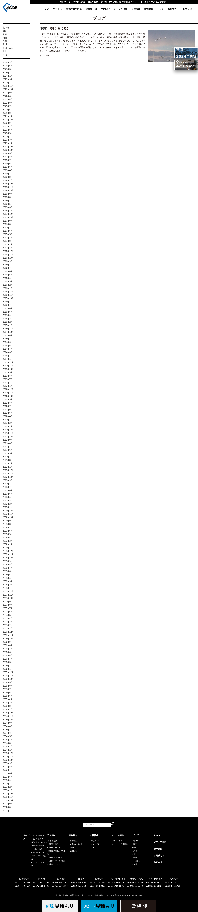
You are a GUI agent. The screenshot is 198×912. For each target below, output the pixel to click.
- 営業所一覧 (95, 841)
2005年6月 (8, 692)
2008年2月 (8, 585)
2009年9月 (8, 521)
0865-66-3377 (154, 881)
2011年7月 (8, 446)
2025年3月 (8, 69)
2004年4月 (8, 740)
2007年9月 (8, 601)
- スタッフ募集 (116, 841)
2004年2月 (8, 746)
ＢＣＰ (72, 854)
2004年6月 (8, 733)
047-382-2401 (42, 881)
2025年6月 (8, 66)
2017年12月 (8, 214)
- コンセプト (95, 844)
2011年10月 (8, 436)
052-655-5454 (79, 881)
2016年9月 (8, 261)
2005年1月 (8, 709)
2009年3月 (8, 541)
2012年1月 (8, 426)
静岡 (5, 41)
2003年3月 (8, 783)
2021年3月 (8, 113)
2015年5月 (8, 312)
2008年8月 (8, 564)
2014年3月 (8, 352)
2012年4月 (8, 416)
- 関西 (134, 858)
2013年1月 (8, 386)
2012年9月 (8, 399)
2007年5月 (8, 615)
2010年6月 (8, 490)
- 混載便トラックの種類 (56, 861)
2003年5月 (8, 777)
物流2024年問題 (74, 9)
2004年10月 (8, 719)
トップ (45, 9)
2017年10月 (8, 217)
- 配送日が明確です (30, 851)
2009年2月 (8, 544)
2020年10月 (8, 120)
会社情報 (135, 9)
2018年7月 (8, 200)
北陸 (5, 51)
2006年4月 (8, 659)
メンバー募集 (117, 835)
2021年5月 (8, 109)
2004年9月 (8, 723)
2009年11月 (8, 514)
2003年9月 (8, 763)
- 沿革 (92, 847)
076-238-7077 (98, 881)
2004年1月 (8, 750)
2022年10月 (8, 89)
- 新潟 (134, 851)
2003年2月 (8, 787)
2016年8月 (8, 264)
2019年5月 (8, 167)
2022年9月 (8, 93)
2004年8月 (8, 726)
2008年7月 (8, 568)
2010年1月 (8, 507)
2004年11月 (8, 716)
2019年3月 (8, 173)
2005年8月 (8, 686)
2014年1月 (8, 359)
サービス (57, 9)
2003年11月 (8, 756)
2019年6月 (8, 163)
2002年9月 (8, 804)
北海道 (6, 27)
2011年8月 (8, 443)
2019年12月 (8, 147)
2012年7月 (8, 406)
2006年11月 (8, 635)
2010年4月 (8, 497)
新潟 (5, 54)
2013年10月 (8, 369)
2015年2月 (8, 322)
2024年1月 (8, 76)
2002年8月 (8, 807)
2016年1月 (8, 288)
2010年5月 (8, 494)
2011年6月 (8, 450)
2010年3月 (8, 500)
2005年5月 (8, 696)
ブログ (160, 9)
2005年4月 (8, 699)
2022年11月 (8, 86)
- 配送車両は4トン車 (31, 847)
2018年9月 (8, 194)
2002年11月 (8, 797)
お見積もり (173, 9)
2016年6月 (8, 271)
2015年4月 (8, 315)
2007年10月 (8, 598)
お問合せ (187, 9)
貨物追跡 (148, 9)
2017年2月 (8, 244)
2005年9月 (8, 682)
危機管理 (73, 841)
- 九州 (134, 864)
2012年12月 (8, 389)
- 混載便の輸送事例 (54, 847)
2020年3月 (8, 140)
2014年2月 (8, 355)
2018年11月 (8, 187)
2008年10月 (8, 558)
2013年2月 (8, 382)
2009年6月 (8, 531)
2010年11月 (8, 473)
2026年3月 (8, 62)
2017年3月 (8, 241)
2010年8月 (8, 484)
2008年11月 (8, 554)
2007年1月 (8, 628)
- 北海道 (135, 841)
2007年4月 (8, 618)
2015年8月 (8, 302)
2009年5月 (8, 534)
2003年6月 (8, 773)
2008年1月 (8, 588)
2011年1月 (8, 467)
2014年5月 (8, 345)
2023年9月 (8, 79)
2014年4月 (8, 349)
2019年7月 (8, 160)
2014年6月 (8, 342)
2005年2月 (8, 706)
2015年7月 (8, 305)
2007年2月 (8, 625)
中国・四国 (8, 48)
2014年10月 (8, 332)
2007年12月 (8, 591)
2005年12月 (8, 672)
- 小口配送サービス (30, 841)
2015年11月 (8, 295)
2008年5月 (8, 575)
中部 (5, 34)
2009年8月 (8, 524)
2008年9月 (8, 561)
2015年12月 (8, 291)
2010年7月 (8, 487)
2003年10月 (8, 760)
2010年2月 (8, 504)
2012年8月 (8, 403)
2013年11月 (8, 366)
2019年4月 (8, 170)
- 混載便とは (52, 841)
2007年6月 (8, 612)
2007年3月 (8, 622)
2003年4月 (8, 780)
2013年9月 (8, 372)
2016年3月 (8, 281)
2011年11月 (8, 433)
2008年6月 (8, 571)
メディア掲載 (120, 9)
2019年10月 (8, 150)
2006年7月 (8, 649)
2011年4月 (8, 457)
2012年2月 (8, 423)
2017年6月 (8, 231)
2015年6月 (8, 308)
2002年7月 (8, 810)
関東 (5, 31)
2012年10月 (8, 396)
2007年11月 (8, 595)
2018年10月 (8, 190)
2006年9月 (8, 642)
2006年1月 (8, 669)
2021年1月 (8, 116)
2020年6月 (8, 130)
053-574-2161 (61, 881)
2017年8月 (8, 224)
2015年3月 (8, 318)
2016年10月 (8, 258)
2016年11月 (8, 254)
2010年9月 (8, 480)
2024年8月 (8, 72)
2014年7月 (8, 339)
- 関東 (134, 844)
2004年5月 (8, 736)
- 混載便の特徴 (53, 844)
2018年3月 (8, 207)
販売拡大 (73, 847)
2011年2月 (8, 463)
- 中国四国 (136, 861)
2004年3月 (8, 743)
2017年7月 (8, 227)
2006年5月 (8, 655)
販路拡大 (73, 851)
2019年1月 (8, 180)
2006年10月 (8, 638)
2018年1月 (8, 211)
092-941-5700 (173, 881)
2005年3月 (8, 703)
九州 (5, 44)
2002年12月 (8, 794)
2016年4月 (8, 278)
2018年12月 (8, 184)
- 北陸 (134, 854)
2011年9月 (8, 440)
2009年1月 (8, 548)
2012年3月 (8, 420)
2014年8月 (8, 335)
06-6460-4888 (117, 881)
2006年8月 (8, 645)
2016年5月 (8, 275)
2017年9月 (8, 221)
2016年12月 (8, 251)
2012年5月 (8, 413)
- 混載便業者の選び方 (55, 858)
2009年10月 (8, 517)
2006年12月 (8, 632)
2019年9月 (8, 153)
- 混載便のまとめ (53, 864)
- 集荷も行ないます (30, 858)
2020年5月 (8, 133)
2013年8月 (8, 376)
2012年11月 (8, 393)
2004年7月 (8, 729)
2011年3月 (8, 460)
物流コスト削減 (76, 844)
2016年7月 (8, 268)
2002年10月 (8, 800)
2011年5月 (8, 453)
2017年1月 (8, 248)
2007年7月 (8, 608)
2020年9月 (8, 123)
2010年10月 (8, 477)
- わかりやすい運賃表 (31, 861)
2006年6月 (8, 652)
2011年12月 (8, 430)
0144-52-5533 (23, 881)
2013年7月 (8, 379)
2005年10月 (8, 679)
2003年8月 (8, 767)
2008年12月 (8, 551)
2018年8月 (8, 197)
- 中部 (134, 847)
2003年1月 (8, 790)
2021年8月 (8, 103)
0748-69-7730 (136, 881)
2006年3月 (8, 662)
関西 (5, 38)
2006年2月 (8, 665)
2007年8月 (8, 605)
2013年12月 (8, 362)
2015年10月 (8, 298)
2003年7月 (8, 770)
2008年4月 (8, 578)
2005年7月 (8, 689)
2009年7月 (8, 527)
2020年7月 (8, 126)
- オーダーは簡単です (31, 864)
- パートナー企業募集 (119, 844)
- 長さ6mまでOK (29, 844)
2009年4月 (8, 537)
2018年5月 (8, 204)
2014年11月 (8, 329)
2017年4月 (8, 238)
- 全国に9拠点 (28, 854)
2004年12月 (8, 713)
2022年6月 (8, 96)
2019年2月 (8, 177)
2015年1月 (8, 325)
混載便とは (91, 9)
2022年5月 (8, 99)
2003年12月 (8, 753)
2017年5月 (8, 234)
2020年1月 (8, 143)
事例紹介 (105, 9)
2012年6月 (8, 409)
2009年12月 (8, 511)
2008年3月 (8, 581)
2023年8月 (8, 82)
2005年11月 (8, 676)
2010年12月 (8, 470)
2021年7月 (8, 106)
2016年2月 (8, 285)
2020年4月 (8, 136)
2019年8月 (8, 157)
